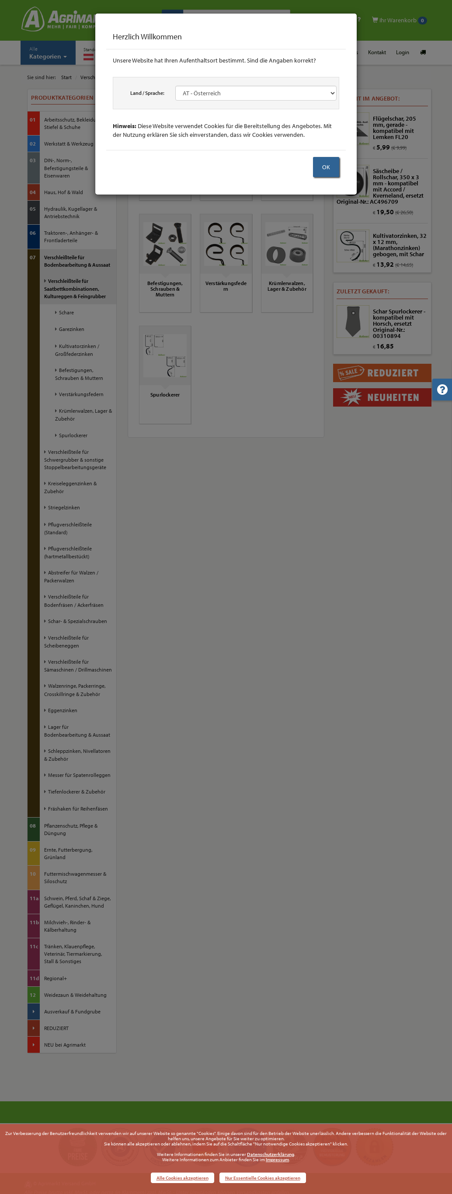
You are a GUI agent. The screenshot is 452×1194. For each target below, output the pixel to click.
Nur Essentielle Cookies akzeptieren (262, 1178)
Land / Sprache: (147, 93)
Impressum (277, 1159)
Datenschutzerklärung (270, 1154)
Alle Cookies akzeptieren (182, 1178)
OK (326, 167)
